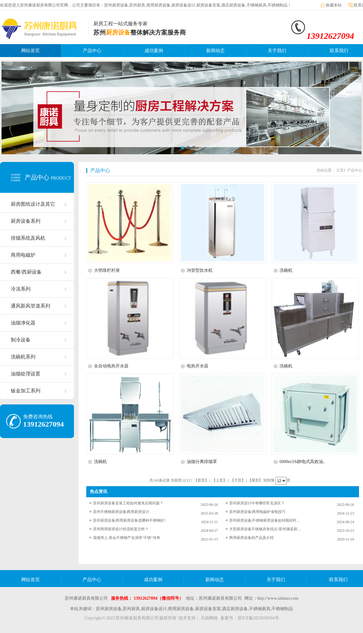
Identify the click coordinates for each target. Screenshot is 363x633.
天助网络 (209, 618)
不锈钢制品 (277, 5)
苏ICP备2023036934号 (258, 618)
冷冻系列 (21, 289)
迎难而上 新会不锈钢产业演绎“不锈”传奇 (126, 538)
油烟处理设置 (25, 373)
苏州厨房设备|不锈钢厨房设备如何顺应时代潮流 (266, 520)
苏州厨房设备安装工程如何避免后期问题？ (128, 503)
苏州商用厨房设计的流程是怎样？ (121, 529)
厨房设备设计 (183, 5)
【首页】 (201, 480)
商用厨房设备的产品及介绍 (251, 538)
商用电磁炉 (23, 255)
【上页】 (219, 480)
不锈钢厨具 (257, 5)
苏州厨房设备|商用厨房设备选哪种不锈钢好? (129, 520)
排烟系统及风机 (28, 238)
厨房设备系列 (25, 221)
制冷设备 (21, 339)
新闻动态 (215, 50)
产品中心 (92, 50)
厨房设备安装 (208, 5)
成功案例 (154, 50)
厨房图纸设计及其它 (33, 204)
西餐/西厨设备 (26, 272)
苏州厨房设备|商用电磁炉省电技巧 (257, 512)
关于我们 (277, 50)
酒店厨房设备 (233, 5)
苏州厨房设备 (116, 5)
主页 (340, 170)
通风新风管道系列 (30, 305)
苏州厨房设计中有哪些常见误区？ (257, 503)
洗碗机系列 (23, 356)
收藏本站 (334, 5)
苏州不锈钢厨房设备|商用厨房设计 (121, 512)
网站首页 (30, 50)
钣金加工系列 (25, 390)
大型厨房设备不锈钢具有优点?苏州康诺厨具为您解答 (266, 529)
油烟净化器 (23, 322)
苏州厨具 (137, 5)
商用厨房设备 (158, 5)
